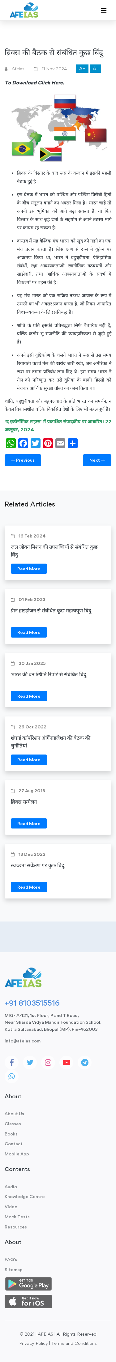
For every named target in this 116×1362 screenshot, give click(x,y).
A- (95, 69)
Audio (11, 1186)
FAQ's (11, 1259)
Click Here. (51, 83)
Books (11, 1133)
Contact (14, 1143)
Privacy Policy (33, 1343)
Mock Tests (17, 1216)
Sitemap (14, 1269)
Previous (23, 460)
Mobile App (17, 1153)
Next (97, 460)
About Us (14, 1113)
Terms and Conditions (74, 1343)
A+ (82, 69)
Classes (13, 1123)
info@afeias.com (23, 1040)
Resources (16, 1226)
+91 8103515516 (32, 1002)
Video (11, 1206)
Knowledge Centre (25, 1196)
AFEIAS (45, 1334)
